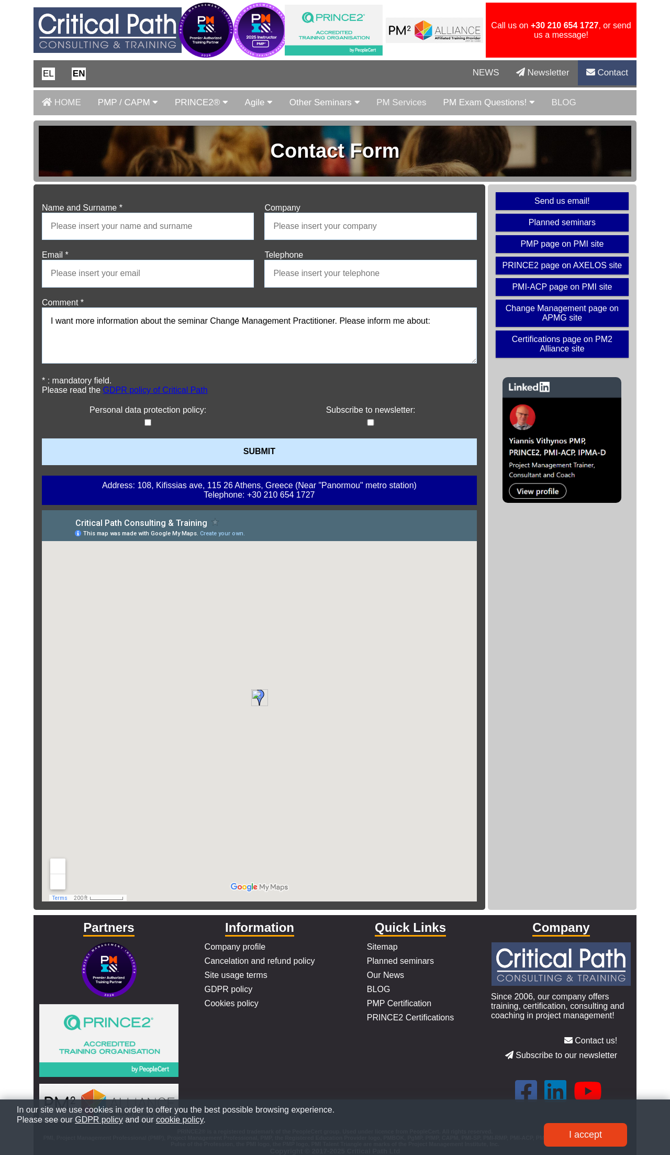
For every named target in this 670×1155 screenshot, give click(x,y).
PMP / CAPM (128, 102)
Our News (385, 975)
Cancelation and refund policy (260, 960)
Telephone (283, 254)
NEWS (486, 73)
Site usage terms (236, 975)
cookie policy (179, 1119)
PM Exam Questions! (489, 102)
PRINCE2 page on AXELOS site (562, 265)
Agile (259, 102)
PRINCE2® (201, 102)
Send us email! (562, 200)
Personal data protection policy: (148, 409)
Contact (607, 73)
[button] (48, 73)
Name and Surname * (82, 207)
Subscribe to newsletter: (371, 409)
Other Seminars (324, 102)
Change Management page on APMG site (562, 313)
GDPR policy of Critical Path (155, 390)
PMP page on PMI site (562, 243)
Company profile (235, 946)
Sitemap (382, 946)
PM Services (401, 102)
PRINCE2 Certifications (410, 1017)
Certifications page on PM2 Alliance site (562, 344)
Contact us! (590, 1040)
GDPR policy (229, 989)
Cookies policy (232, 1003)
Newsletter (543, 73)
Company (282, 207)
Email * (55, 254)
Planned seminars (562, 222)
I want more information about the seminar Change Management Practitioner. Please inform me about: (259, 335)
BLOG (564, 102)
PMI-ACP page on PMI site (562, 286)
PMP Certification (399, 1003)
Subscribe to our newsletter (561, 1055)
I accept (585, 1134)
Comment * (63, 302)
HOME (61, 102)
